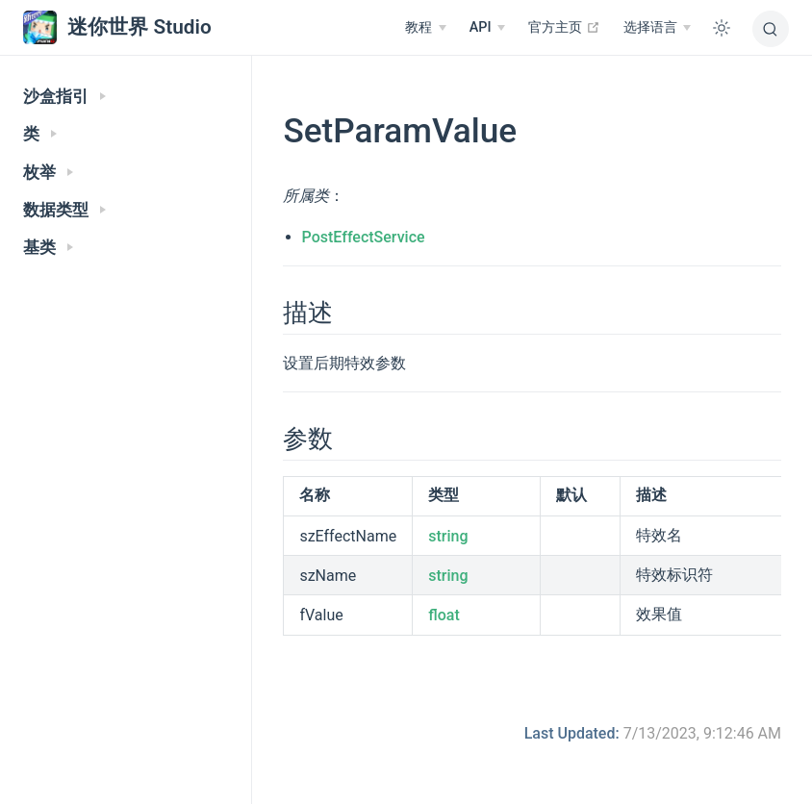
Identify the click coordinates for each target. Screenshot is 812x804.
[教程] (425, 27)
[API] (487, 27)
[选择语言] (657, 27)
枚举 (48, 172)
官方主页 (564, 27)
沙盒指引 (64, 97)
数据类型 (64, 210)
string (448, 536)
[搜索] (770, 29)
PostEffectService (363, 237)
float (444, 615)
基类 (48, 248)
